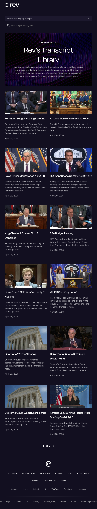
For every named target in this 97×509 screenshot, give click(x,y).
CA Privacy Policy (49, 502)
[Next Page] (48, 446)
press (63, 481)
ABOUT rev (45, 473)
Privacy (36, 502)
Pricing (58, 473)
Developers (83, 473)
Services (12, 473)
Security (18, 502)
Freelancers (50, 481)
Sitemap (63, 502)
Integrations (28, 473)
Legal (8, 502)
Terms (27, 502)
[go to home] (48, 464)
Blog (69, 473)
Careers (35, 481)
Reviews (73, 502)
